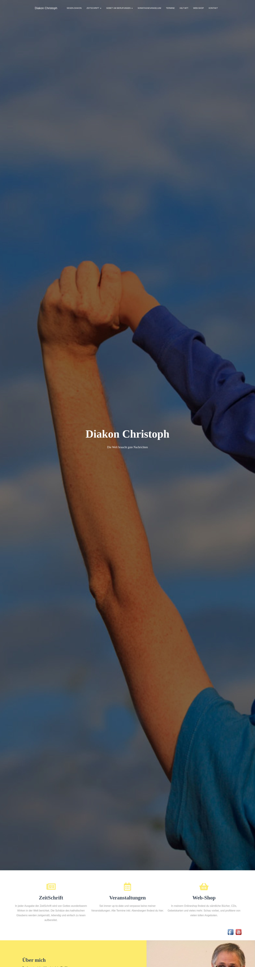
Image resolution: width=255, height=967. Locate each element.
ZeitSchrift (94, 8)
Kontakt (213, 8)
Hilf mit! (184, 8)
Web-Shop (198, 8)
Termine (170, 8)
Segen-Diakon (74, 8)
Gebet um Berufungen (119, 8)
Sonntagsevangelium (149, 8)
